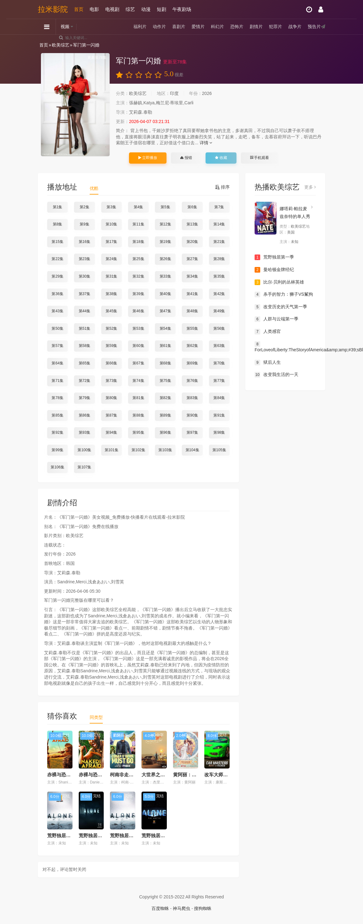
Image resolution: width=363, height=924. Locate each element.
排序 (222, 187)
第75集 (165, 380)
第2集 (84, 207)
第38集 (111, 294)
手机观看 (259, 158)
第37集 (84, 294)
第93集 (84, 432)
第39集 (138, 294)
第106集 (57, 467)
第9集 (84, 224)
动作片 (159, 26)
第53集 (138, 328)
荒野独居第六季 (158, 835)
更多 (310, 187)
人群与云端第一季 (276, 319)
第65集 (84, 363)
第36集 (57, 294)
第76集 (192, 380)
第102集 (138, 450)
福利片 (140, 26)
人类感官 (268, 331)
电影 (94, 9)
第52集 (111, 328)
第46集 (138, 311)
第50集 (57, 328)
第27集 (192, 259)
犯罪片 (275, 26)
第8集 (57, 224)
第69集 (192, 363)
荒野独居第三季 (95, 835)
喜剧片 (178, 26)
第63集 (219, 345)
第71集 (57, 380)
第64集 (57, 363)
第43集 (57, 311)
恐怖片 (236, 26)
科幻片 (217, 26)
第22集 (57, 259)
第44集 (84, 311)
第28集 (219, 259)
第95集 (138, 432)
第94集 (111, 432)
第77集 (219, 380)
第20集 (192, 242)
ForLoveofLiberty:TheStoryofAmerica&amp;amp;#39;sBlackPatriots (285, 347)
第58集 (84, 345)
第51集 (84, 328)
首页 (78, 9)
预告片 (314, 26)
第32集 (138, 276)
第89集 (165, 415)
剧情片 (256, 26)
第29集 (57, 276)
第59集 (111, 345)
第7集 (219, 207)
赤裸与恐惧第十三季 (100, 774)
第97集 (192, 432)
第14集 (219, 224)
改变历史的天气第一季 (281, 307)
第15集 (57, 242)
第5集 (165, 207)
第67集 (138, 363)
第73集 (111, 380)
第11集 (138, 224)
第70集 (219, 363)
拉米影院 (53, 9)
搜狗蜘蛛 (202, 908)
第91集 (219, 415)
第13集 (192, 224)
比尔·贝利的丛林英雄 (279, 282)
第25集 (138, 259)
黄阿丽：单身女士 (192, 774)
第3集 (111, 207)
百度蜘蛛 (160, 908)
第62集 (192, 345)
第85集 (57, 415)
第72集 (84, 380)
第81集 (138, 398)
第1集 (57, 207)
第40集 (165, 294)
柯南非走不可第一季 (131, 774)
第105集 (219, 450)
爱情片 (198, 26)
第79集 (84, 398)
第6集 (192, 207)
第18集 (138, 242)
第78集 (57, 398)
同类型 (96, 717)
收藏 (221, 158)
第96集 (165, 432)
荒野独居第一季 (274, 257)
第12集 (165, 224)
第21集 (219, 242)
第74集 (138, 380)
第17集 (111, 242)
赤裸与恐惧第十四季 (68, 774)
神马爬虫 (181, 908)
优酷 (94, 188)
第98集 (219, 432)
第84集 (219, 398)
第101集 (111, 450)
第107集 (84, 467)
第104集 (192, 450)
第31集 (111, 276)
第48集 (192, 311)
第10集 (111, 224)
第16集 (84, 242)
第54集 (165, 328)
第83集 (192, 398)
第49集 (219, 311)
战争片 (294, 26)
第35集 (219, 276)
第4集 (138, 207)
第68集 (165, 363)
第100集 (84, 450)
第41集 (192, 294)
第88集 (138, 415)
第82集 (165, 398)
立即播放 (147, 158)
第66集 (111, 363)
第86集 (84, 415)
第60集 (138, 345)
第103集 (165, 450)
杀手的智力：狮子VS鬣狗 (284, 294)
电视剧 (112, 9)
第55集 (192, 328)
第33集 (165, 276)
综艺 (130, 9)
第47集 (165, 311)
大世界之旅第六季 (160, 774)
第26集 (165, 259)
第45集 (111, 311)
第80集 (111, 398)
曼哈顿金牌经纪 (274, 270)
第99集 (57, 450)
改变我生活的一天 (276, 375)
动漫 (146, 9)
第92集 (57, 432)
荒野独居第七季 (126, 835)
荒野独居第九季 (63, 835)
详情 (206, 142)
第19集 (165, 242)
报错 (186, 158)
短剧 (161, 9)
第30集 (84, 276)
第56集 (219, 328)
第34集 (192, 276)
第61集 (165, 345)
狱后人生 (268, 362)
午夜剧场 (181, 9)
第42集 (219, 294)
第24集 (111, 259)
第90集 (192, 415)
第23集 (84, 259)
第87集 (111, 415)
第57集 (57, 345)
